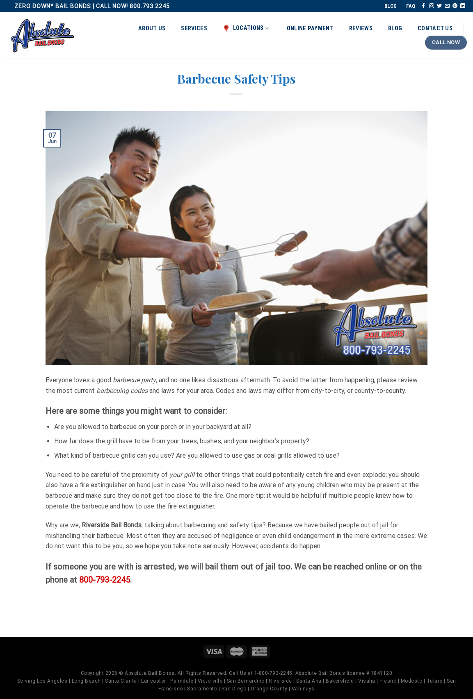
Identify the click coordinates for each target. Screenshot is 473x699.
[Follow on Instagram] (431, 6)
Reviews (360, 28)
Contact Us (435, 28)
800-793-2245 (104, 580)
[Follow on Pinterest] (454, 6)
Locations (246, 28)
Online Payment (310, 28)
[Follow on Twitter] (439, 6)
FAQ (410, 6)
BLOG (390, 6)
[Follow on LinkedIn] (462, 6)
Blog (395, 28)
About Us (151, 28)
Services (194, 28)
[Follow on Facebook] (423, 6)
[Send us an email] (447, 6)
